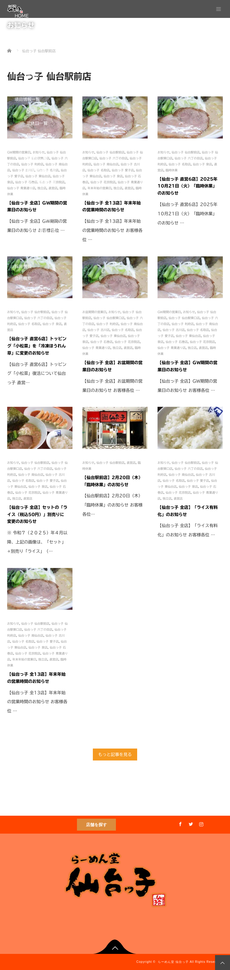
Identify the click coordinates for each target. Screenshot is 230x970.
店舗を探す (96, 824)
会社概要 (23, 278)
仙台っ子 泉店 (38, 486)
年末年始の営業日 (24, 659)
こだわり (23, 40)
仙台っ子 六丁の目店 (38, 468)
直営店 (33, 75)
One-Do (36, 314)
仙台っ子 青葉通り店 (96, 347)
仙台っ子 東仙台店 (113, 335)
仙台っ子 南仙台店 (30, 474)
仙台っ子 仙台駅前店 (35, 462)
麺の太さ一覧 (39, 195)
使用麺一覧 (37, 207)
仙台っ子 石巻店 (101, 341)
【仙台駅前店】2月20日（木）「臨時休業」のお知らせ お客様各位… (112, 505)
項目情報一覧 (27, 99)
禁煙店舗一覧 (39, 254)
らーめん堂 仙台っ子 (173, 961)
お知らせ (23, 28)
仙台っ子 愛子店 (48, 480)
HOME (22, 16)
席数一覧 (35, 243)
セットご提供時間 (43, 219)
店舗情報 (23, 63)
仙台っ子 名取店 (23, 480)
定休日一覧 (37, 123)
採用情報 (23, 266)
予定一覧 (35, 111)
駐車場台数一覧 (41, 171)
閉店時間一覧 (39, 135)
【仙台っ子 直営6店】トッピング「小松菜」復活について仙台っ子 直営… (36, 373)
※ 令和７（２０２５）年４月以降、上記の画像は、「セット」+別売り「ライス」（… (37, 542)
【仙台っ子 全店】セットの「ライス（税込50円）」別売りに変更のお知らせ (37, 514)
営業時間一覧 (39, 147)
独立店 (33, 87)
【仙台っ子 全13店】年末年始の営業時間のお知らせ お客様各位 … (37, 702)
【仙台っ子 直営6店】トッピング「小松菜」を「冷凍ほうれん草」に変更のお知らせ (36, 346)
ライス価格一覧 (41, 231)
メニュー (23, 52)
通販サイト (25, 302)
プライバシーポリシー (48, 290)
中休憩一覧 (37, 159)
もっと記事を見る (115, 754)
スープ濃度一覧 (41, 183)
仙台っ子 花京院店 (127, 341)
